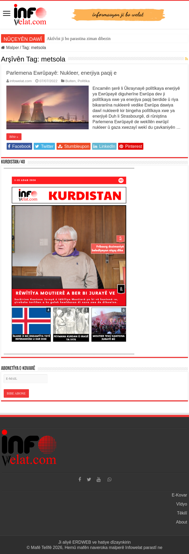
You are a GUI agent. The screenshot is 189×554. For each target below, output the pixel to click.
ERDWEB (81, 542)
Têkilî (182, 513)
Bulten (70, 81)
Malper (10, 47)
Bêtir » (14, 137)
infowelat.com (21, 81)
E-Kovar (179, 495)
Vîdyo (181, 504)
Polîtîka (83, 81)
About (181, 522)
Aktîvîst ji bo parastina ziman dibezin (78, 38)
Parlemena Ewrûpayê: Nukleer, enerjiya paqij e (61, 73)
